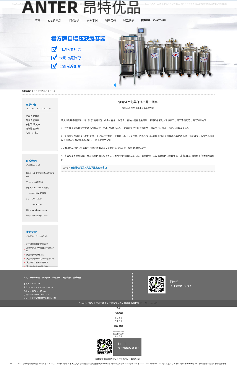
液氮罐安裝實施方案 (35, 254)
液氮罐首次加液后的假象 (37, 266)
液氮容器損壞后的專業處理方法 (40, 258)
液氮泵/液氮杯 (33, 124)
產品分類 (31, 104)
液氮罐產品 (35, 277)
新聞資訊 (41, 91)
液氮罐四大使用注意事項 (37, 262)
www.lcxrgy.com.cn (39, 210)
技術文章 (31, 232)
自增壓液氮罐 (32, 128)
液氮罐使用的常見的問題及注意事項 (89, 167)
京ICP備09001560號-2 (149, 303)
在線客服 (118, 318)
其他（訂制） (32, 132)
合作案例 (56, 277)
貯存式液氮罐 (32, 116)
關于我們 (67, 277)
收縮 (118, 308)
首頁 (34, 91)
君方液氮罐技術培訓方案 (37, 244)
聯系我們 (31, 161)
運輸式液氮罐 (32, 120)
